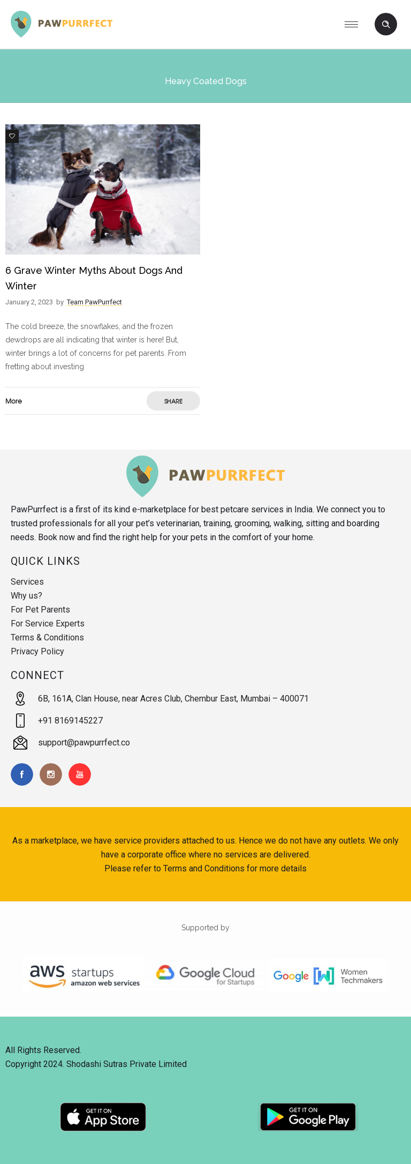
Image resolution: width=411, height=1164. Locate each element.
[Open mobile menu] (355, 24)
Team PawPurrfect (94, 302)
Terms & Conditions (47, 637)
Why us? (26, 596)
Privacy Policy (37, 651)
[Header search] (386, 24)
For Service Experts (48, 623)
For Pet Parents (40, 610)
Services (27, 582)
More (13, 401)
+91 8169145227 (70, 720)
